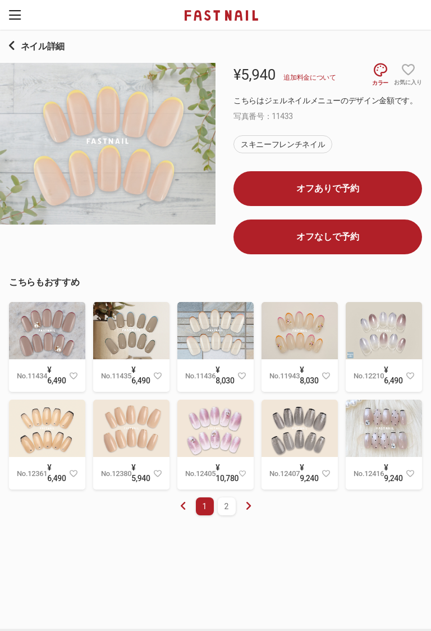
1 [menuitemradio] (205, 506)
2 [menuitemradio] (226, 506)
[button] (15, 15)
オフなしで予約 (327, 236)
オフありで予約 (327, 188)
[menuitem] (249, 506)
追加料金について (309, 77)
